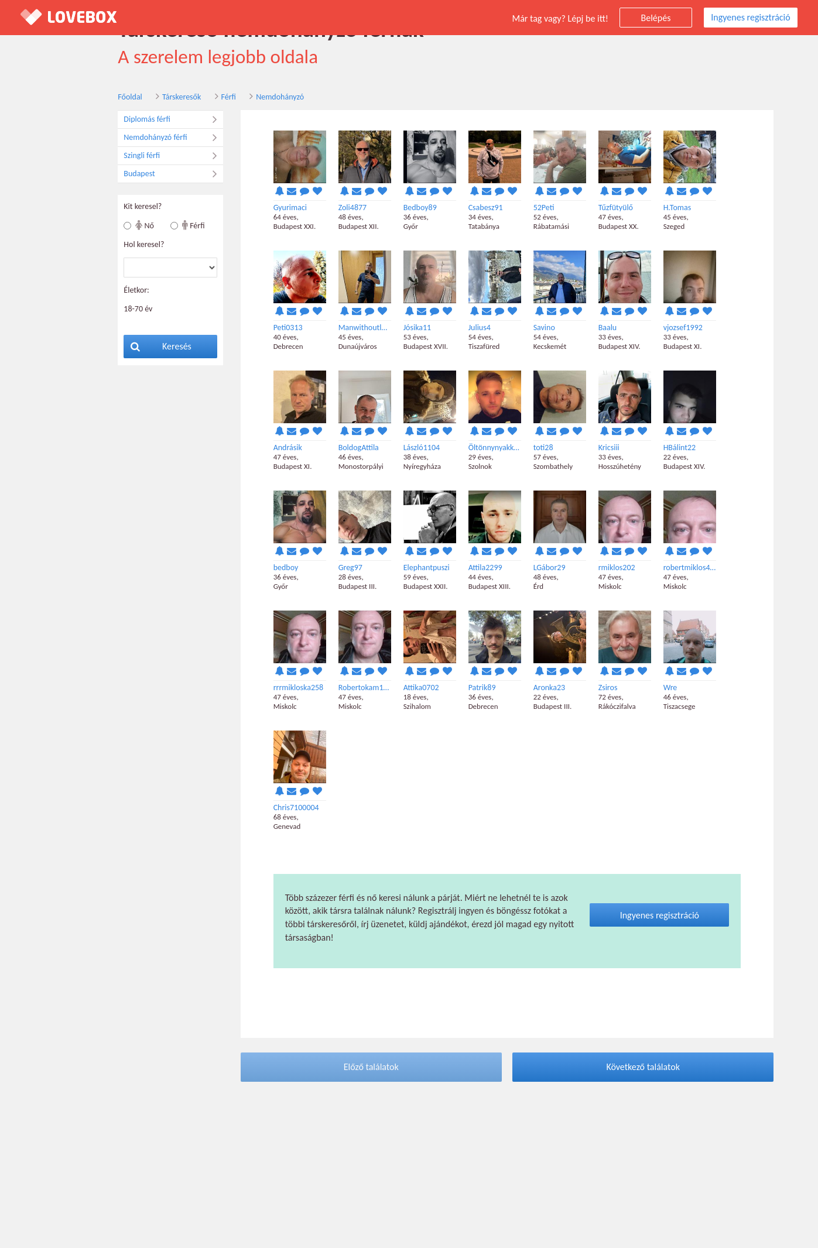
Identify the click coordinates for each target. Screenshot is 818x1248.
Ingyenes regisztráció (750, 17)
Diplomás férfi (136, 121)
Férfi (191, 99)
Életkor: (100, 292)
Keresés (124, 348)
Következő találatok (607, 1068)
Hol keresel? (107, 246)
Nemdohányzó (243, 99)
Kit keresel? (106, 208)
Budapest (136, 175)
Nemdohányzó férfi (136, 139)
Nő (108, 226)
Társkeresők (144, 99)
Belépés (656, 17)
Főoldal (93, 99)
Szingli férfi (136, 157)
